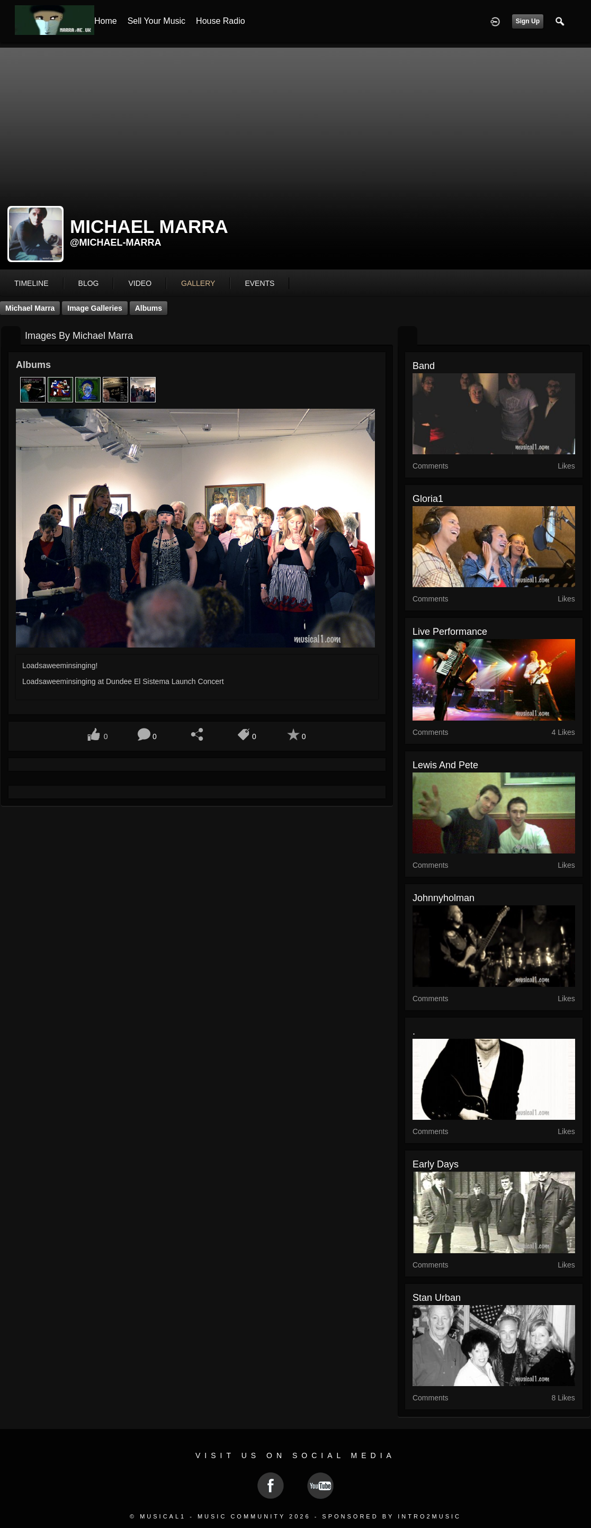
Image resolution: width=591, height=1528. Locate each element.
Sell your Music (156, 20)
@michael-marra (116, 242)
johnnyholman (443, 898)
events (259, 283)
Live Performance (450, 631)
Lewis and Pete (445, 765)
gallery (198, 283)
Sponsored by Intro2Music (391, 1516)
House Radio (220, 20)
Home (105, 20)
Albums (148, 308)
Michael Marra (30, 308)
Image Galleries (94, 308)
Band (424, 366)
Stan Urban (437, 1297)
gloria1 (428, 498)
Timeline (31, 283)
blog (88, 283)
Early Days (436, 1164)
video (139, 283)
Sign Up (528, 21)
